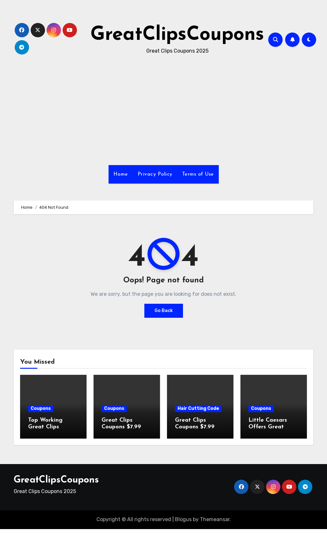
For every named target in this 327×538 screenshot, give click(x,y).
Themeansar (215, 519)
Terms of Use (198, 174)
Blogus (183, 519)
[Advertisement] (2, 532)
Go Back (164, 310)
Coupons (41, 408)
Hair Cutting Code (198, 408)
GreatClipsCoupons (177, 35)
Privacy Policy (155, 174)
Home (120, 174)
